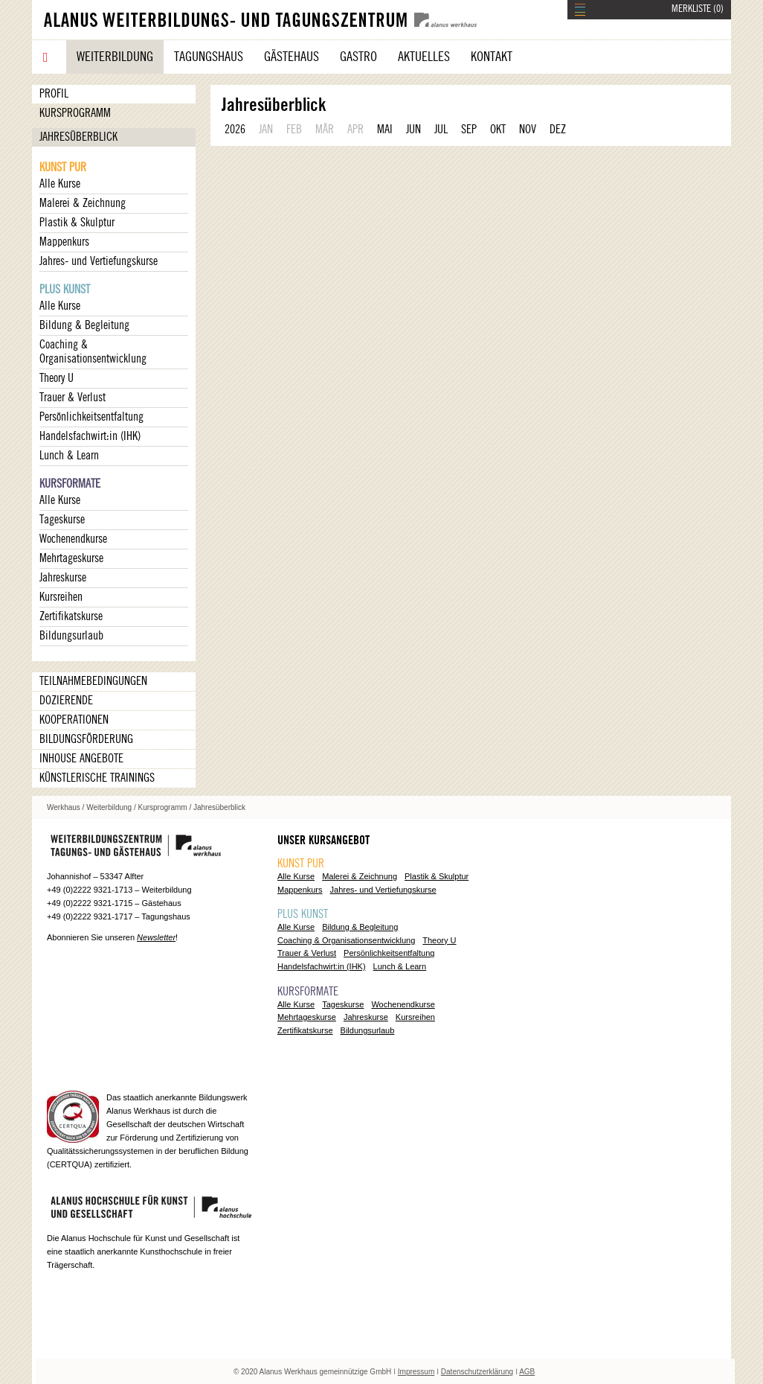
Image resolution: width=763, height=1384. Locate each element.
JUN (413, 129)
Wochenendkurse (73, 539)
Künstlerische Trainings (97, 778)
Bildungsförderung (86, 739)
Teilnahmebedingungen (93, 681)
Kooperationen (74, 720)
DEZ (558, 129)
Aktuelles (424, 56)
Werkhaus (63, 807)
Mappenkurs (64, 242)
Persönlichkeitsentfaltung (91, 417)
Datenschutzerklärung (477, 1372)
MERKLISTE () (698, 9)
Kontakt (491, 56)
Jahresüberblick (78, 137)
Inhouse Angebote (81, 759)
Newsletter (156, 937)
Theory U (56, 378)
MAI (385, 129)
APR (355, 129)
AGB (527, 1372)
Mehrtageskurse (71, 558)
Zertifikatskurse (71, 616)
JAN (266, 129)
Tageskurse (62, 520)
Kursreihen (61, 597)
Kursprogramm (75, 113)
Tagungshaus (208, 56)
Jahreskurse (62, 578)
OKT (498, 129)
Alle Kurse (59, 184)
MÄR (324, 129)
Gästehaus (291, 56)
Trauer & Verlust (72, 398)
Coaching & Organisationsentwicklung (93, 352)
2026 (235, 129)
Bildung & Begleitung (84, 325)
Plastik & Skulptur (77, 223)
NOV (527, 129)
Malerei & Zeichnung (82, 203)
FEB (294, 129)
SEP (469, 129)
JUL (441, 129)
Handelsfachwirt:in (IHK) (90, 436)
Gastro (358, 56)
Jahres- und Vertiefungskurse (98, 261)
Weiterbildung (115, 56)
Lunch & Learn (69, 456)
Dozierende (66, 701)
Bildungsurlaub (71, 636)
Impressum (416, 1372)
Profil (53, 94)
